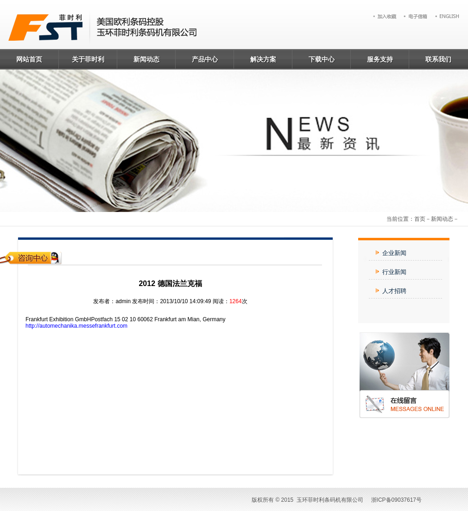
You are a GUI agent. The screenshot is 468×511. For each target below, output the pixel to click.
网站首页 (29, 59)
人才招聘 (391, 290)
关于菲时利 (88, 59)
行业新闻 (391, 271)
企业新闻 (391, 252)
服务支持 (380, 59)
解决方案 (263, 59)
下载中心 (322, 59)
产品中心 (205, 59)
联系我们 (438, 59)
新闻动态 (146, 59)
